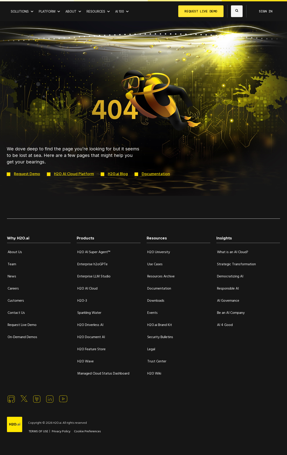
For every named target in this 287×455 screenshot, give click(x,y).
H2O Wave (85, 361)
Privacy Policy (61, 431)
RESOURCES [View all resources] (96, 11)
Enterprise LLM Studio (94, 276)
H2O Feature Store (91, 349)
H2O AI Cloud (87, 289)
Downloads (155, 301)
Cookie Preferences (87, 431)
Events (152, 313)
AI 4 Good (225, 325)
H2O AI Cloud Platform (74, 174)
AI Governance (228, 301)
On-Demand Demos (22, 337)
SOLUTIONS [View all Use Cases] (20, 11)
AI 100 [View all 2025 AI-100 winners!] (119, 11)
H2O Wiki (154, 374)
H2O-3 (82, 301)
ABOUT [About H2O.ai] (70, 11)
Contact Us (16, 313)
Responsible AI (228, 289)
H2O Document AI (91, 337)
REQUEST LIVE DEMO (201, 11)
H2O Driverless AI (90, 325)
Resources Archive (161, 276)
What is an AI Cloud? (232, 252)
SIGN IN (265, 11)
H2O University (158, 252)
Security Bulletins (160, 337)
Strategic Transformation (236, 264)
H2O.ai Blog (118, 174)
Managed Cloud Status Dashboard (103, 374)
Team (12, 264)
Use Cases (155, 264)
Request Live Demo (22, 325)
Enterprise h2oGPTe (92, 264)
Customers (16, 301)
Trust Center (156, 361)
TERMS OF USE (38, 431)
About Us (15, 252)
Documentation (156, 174)
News (12, 276)
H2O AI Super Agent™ (93, 252)
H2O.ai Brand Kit (159, 325)
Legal (151, 349)
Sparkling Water (89, 313)
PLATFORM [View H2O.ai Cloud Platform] (47, 11)
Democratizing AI (230, 276)
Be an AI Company (231, 313)
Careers (13, 289)
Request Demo (27, 174)
